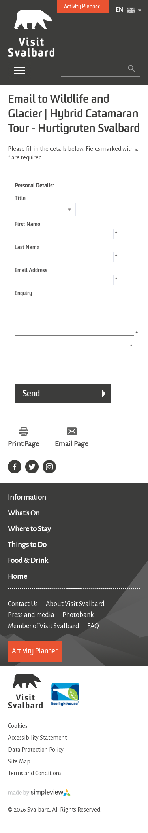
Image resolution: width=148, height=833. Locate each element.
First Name (27, 224)
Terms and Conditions (35, 780)
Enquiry (23, 293)
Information (27, 504)
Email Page (71, 451)
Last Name (27, 247)
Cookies (18, 733)
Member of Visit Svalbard (43, 633)
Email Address (31, 270)
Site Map (19, 768)
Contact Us (23, 611)
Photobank (78, 622)
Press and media (31, 622)
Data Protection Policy (36, 756)
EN (119, 10)
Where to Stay (29, 536)
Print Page (23, 451)
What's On (24, 520)
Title (20, 198)
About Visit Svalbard (75, 611)
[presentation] (68, 365)
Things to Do (27, 552)
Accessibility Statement (37, 745)
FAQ (93, 633)
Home (17, 583)
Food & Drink (28, 568)
